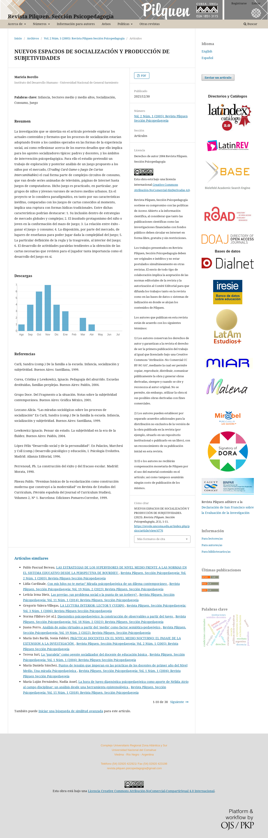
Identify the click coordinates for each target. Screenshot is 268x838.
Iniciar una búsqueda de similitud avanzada (71, 711)
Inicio (18, 38)
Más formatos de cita (151, 539)
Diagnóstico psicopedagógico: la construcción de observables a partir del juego (115, 616)
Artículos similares (31, 558)
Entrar (256, 3)
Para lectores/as (212, 538)
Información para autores (76, 24)
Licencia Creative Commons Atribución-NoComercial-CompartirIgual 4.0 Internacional (151, 791)
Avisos (106, 24)
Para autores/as (212, 545)
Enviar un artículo (218, 77)
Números (40, 24)
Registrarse (239, 3)
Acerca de (16, 24)
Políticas (124, 24)
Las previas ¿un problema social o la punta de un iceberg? (94, 594)
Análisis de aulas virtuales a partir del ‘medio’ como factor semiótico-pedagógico (101, 627)
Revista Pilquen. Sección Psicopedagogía (61, 16)
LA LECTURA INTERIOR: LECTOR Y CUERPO (92, 605)
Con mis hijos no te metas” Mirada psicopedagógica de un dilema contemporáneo (107, 584)
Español (207, 58)
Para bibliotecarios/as (216, 552)
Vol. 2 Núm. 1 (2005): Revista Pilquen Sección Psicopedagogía (84, 38)
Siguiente (177, 702)
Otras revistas (150, 24)
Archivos (33, 38)
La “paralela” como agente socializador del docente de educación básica (94, 654)
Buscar (250, 24)
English (207, 51)
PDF (143, 75)
